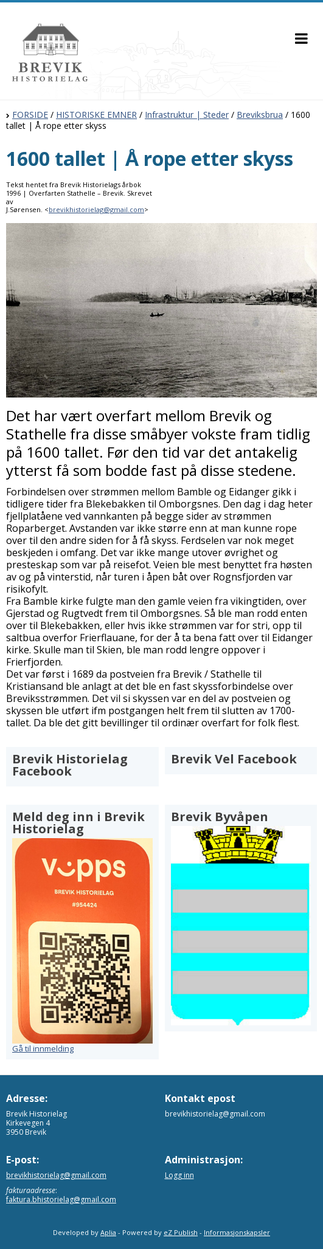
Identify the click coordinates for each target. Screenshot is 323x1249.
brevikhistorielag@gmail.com (96, 209)
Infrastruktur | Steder (187, 114)
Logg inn (179, 1175)
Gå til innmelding (43, 1048)
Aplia (108, 1232)
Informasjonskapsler (237, 1232)
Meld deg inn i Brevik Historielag (78, 822)
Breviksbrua (260, 114)
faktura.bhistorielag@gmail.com (61, 1199)
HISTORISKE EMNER (96, 114)
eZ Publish (181, 1232)
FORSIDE (30, 114)
